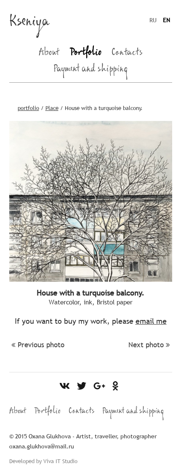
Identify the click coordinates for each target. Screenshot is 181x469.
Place (52, 108)
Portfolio (85, 54)
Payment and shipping (90, 70)
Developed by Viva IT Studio (43, 461)
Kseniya (29, 23)
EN (166, 20)
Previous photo (37, 345)
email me (151, 321)
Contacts (127, 54)
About (49, 54)
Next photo (149, 345)
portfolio (28, 108)
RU (153, 20)
